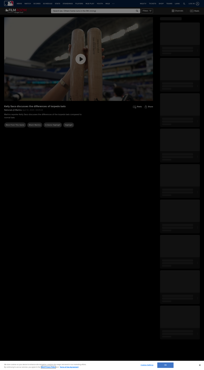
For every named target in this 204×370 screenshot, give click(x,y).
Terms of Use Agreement (69, 367)
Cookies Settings (147, 365)
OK (165, 365)
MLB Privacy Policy (48, 367)
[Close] (200, 365)
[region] (102, 365)
